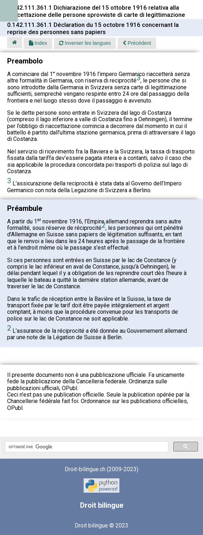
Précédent (137, 43)
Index (38, 43)
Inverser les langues (85, 43)
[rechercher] (86, 447)
